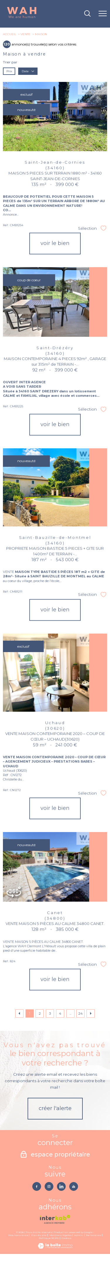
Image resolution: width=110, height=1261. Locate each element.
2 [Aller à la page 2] (40, 1013)
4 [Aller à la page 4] (60, 1013)
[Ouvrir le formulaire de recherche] (87, 14)
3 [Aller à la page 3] (50, 1013)
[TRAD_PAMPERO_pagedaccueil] (21, 17)
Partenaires (93, 1235)
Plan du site (39, 1235)
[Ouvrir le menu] (102, 13)
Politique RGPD (49, 1238)
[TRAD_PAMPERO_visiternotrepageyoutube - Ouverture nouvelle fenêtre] (73, 1186)
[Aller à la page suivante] (91, 1013)
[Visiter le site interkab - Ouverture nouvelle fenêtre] (55, 1219)
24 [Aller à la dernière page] (80, 1013)
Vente (26, 34)
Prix (9, 71)
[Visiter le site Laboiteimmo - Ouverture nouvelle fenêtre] (55, 1247)
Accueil (9, 34)
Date (27, 71)
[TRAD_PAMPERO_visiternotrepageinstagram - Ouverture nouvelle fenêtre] (49, 1186)
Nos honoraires (18, 1235)
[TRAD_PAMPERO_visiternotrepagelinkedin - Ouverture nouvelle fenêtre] (61, 1186)
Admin (78, 1235)
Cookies (66, 1238)
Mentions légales (60, 1235)
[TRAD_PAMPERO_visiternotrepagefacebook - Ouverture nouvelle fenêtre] (36, 1186)
